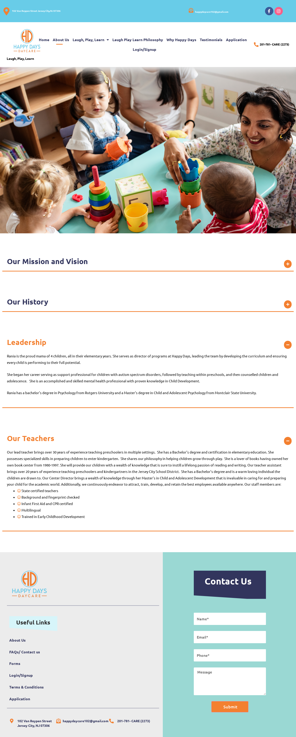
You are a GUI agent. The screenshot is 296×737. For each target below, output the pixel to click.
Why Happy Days (181, 39)
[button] (148, 261)
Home (44, 39)
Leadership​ (26, 342)
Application (236, 39)
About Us (61, 39)
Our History (27, 301)
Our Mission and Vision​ (47, 261)
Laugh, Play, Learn (91, 40)
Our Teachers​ (30, 438)
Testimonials (211, 39)
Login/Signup (144, 49)
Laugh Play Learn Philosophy (137, 39)
